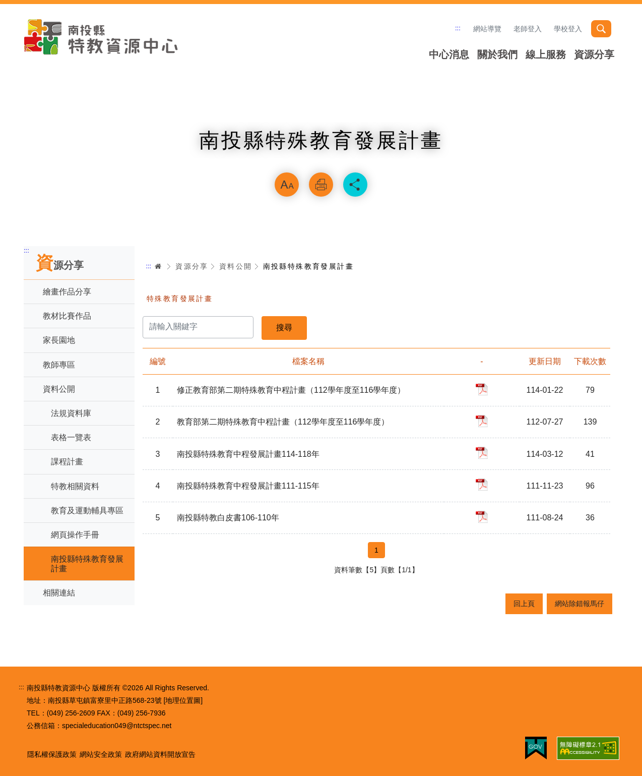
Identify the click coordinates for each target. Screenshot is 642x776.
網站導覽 (487, 29)
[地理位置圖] (183, 700)
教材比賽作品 (67, 316)
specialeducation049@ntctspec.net (116, 726)
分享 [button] (355, 184)
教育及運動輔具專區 (87, 510)
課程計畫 (67, 461)
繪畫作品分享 (67, 291)
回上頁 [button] (524, 604)
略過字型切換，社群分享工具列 (321, 159)
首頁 (158, 266)
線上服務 (546, 54)
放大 (287, 184)
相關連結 (59, 592)
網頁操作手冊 (75, 534)
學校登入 (568, 29)
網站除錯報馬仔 (579, 604)
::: (458, 28)
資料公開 (59, 389)
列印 (321, 184)
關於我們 (497, 54)
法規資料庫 (71, 413)
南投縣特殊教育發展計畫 (87, 564)
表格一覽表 (71, 437)
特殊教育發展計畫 (180, 298)
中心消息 (449, 54)
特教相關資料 (75, 486)
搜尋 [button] (601, 28)
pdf (481, 389)
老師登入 (527, 29)
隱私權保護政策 (52, 754)
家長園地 (59, 340)
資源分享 (594, 54)
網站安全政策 (101, 754)
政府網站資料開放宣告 (160, 754)
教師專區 (59, 365)
